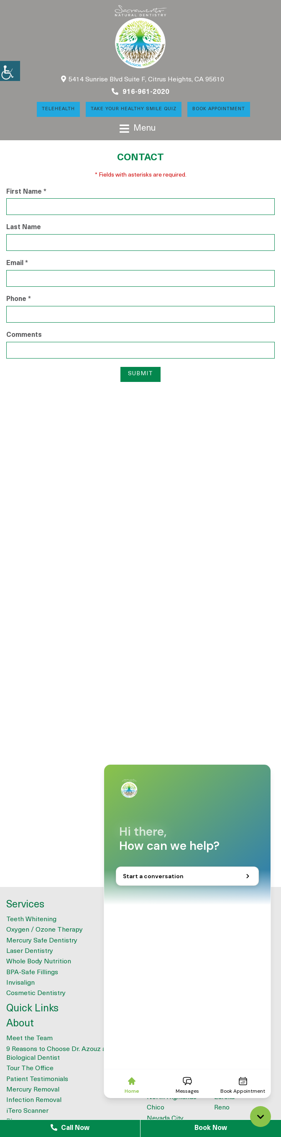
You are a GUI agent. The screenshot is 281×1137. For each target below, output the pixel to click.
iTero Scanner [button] (27, 1111)
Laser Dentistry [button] (29, 951)
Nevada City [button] (165, 1118)
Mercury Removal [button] (32, 1089)
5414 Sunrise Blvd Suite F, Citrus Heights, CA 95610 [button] (142, 79)
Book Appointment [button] (218, 109)
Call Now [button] (70, 1128)
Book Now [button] (210, 1128)
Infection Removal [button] (33, 1100)
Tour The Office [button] (30, 1068)
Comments (24, 335)
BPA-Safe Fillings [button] (32, 972)
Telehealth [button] (58, 109)
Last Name (23, 227)
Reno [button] (222, 1107)
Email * (17, 263)
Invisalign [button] (20, 983)
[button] (10, 71)
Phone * (18, 299)
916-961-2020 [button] (140, 92)
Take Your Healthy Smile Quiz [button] (133, 109)
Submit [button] (140, 374)
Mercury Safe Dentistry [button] (41, 940)
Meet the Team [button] (29, 1038)
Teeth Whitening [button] (31, 919)
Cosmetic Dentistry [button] (36, 993)
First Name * (26, 192)
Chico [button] (155, 1107)
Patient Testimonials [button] (37, 1079)
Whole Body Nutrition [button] (38, 961)
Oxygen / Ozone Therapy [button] (44, 930)
